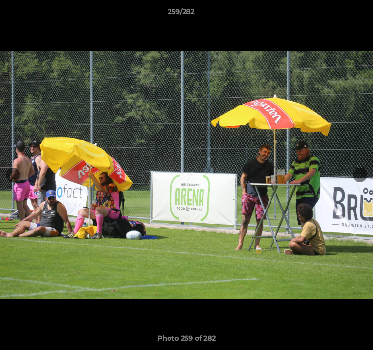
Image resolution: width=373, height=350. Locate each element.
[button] (338, 14)
